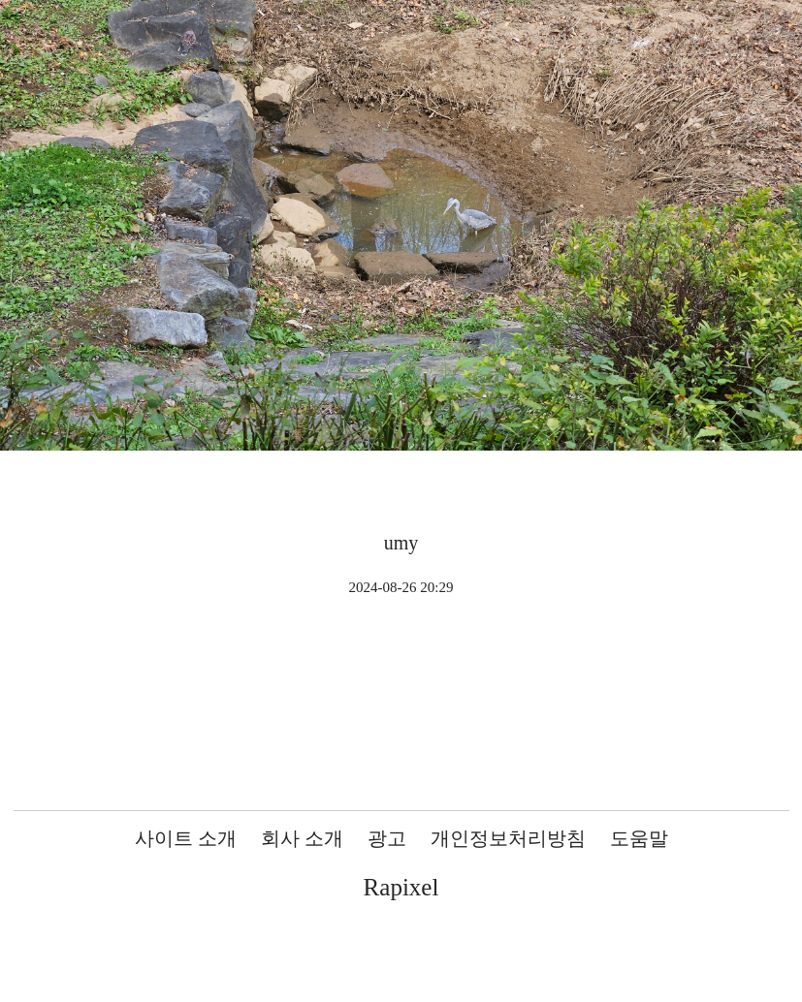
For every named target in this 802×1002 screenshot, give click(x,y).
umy (401, 542)
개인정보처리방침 (508, 838)
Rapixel (401, 887)
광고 (387, 838)
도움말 (639, 838)
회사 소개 (302, 838)
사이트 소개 (186, 838)
